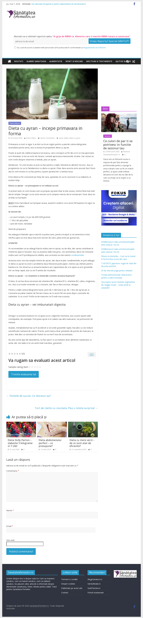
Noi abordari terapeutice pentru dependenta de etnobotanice (58, 4)
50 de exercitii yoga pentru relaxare (117, 270)
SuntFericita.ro (94, 588)
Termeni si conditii (69, 579)
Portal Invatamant (96, 592)
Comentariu (12, 470)
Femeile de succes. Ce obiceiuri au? (28, 395)
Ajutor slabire (123, 61)
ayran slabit (63, 138)
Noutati (18, 61)
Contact (64, 592)
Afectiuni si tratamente (99, 61)
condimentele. (77, 255)
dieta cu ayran (74, 138)
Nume (10, 510)
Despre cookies (68, 583)
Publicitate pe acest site (71, 588)
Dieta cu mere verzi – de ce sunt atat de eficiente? (82, 443)
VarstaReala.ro (94, 583)
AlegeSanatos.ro (95, 579)
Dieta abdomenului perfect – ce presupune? (50, 443)
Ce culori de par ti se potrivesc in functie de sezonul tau (118, 144)
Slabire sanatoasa (36, 61)
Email (9, 526)
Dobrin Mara (31, 138)
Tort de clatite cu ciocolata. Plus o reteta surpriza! (66, 408)
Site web (10, 540)
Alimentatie (55, 61)
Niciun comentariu (46, 138)
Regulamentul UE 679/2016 (95, 47)
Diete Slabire (15, 123)
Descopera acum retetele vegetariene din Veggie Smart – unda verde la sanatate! (118, 285)
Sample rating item (18, 366)
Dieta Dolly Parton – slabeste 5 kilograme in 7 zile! (20, 443)
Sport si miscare (74, 61)
